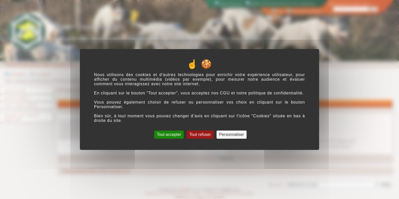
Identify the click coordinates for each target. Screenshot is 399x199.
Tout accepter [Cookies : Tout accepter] (169, 134)
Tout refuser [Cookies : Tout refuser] (200, 134)
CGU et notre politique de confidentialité (261, 93)
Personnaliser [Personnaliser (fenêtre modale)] (231, 134)
